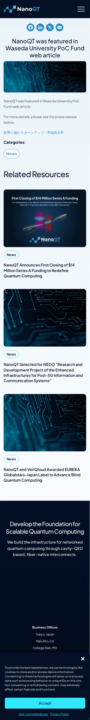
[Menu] (81, 9)
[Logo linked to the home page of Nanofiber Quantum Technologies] (21, 9)
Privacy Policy (59, 714)
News (11, 153)
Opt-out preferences (33, 714)
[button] (82, 658)
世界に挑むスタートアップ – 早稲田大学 (34, 132)
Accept (45, 703)
